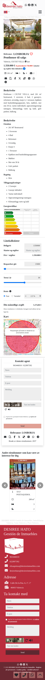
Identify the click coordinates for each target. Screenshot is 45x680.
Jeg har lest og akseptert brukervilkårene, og (21, 417)
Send (22, 426)
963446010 (17, 365)
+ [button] (7, 322)
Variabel (17, 296)
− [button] (7, 326)
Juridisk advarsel (33, 670)
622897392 (27, 365)
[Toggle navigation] (40, 12)
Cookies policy (21, 670)
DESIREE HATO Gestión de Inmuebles (22, 667)
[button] (5, 485)
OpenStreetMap (29, 354)
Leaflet (20, 354)
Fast (7, 296)
